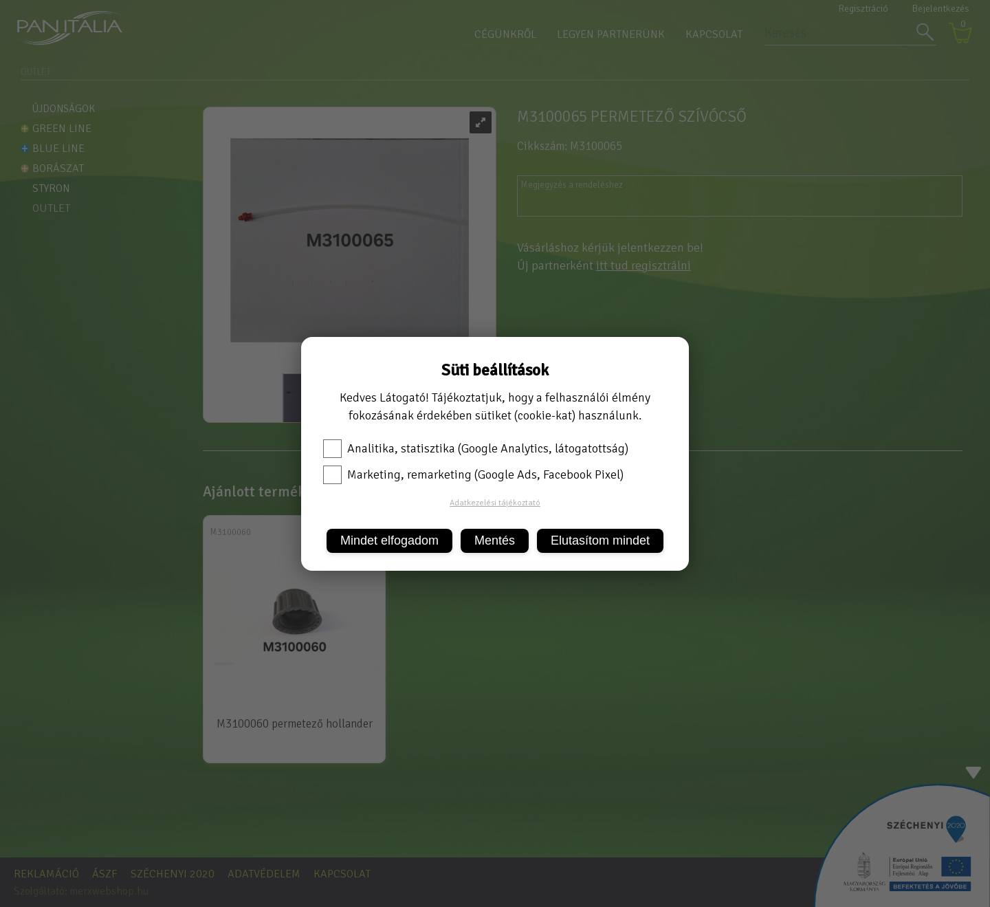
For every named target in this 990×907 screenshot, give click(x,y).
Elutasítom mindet (600, 540)
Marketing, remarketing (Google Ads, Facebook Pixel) (473, 474)
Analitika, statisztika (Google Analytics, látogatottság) (475, 448)
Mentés (494, 540)
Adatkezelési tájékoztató (495, 503)
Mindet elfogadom (389, 540)
